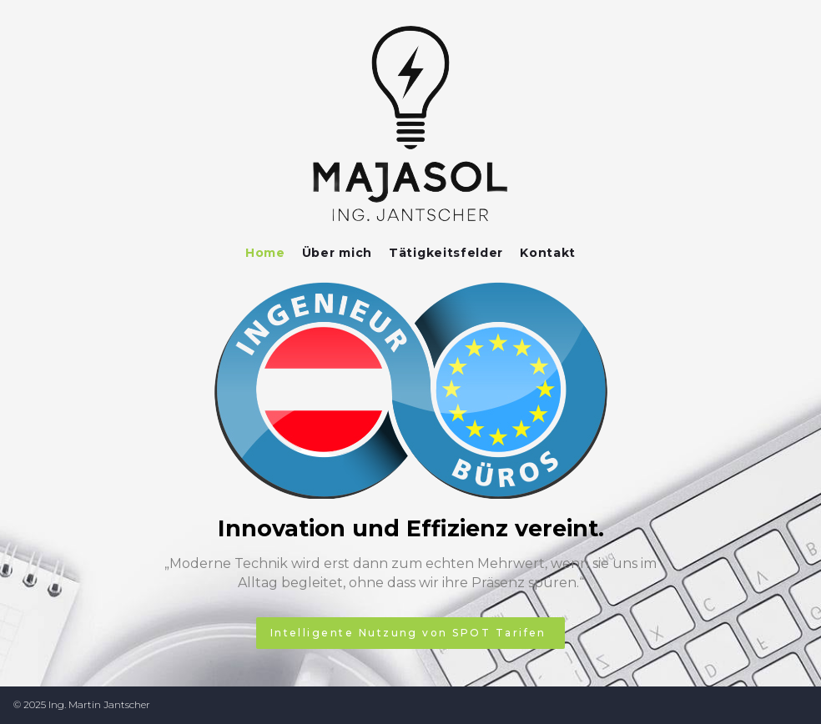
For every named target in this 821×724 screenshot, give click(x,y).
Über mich (337, 252)
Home (265, 252)
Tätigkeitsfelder (446, 252)
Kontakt (548, 252)
